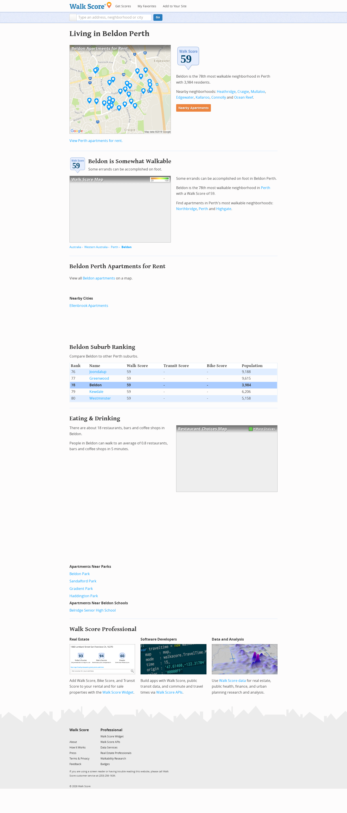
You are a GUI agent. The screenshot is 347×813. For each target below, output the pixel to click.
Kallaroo (203, 97)
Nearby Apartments (193, 108)
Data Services (109, 747)
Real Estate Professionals (115, 753)
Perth (114, 247)
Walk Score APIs (169, 692)
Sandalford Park (82, 581)
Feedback (75, 764)
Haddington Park (83, 596)
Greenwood (99, 378)
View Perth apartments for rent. (96, 141)
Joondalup (97, 372)
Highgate (223, 209)
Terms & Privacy (79, 758)
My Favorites (147, 6)
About (73, 742)
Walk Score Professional (103, 629)
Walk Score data (232, 681)
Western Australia (96, 247)
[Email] (85, 736)
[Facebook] (78, 736)
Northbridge (186, 209)
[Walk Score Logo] (90, 5)
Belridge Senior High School (92, 610)
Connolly (218, 97)
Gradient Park (81, 589)
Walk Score (79, 730)
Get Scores (123, 6)
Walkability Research (113, 758)
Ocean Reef (243, 97)
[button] (73, 17)
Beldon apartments (99, 278)
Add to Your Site (175, 6)
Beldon (126, 247)
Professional (111, 730)
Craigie (243, 92)
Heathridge (226, 92)
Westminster (100, 398)
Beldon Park (79, 574)
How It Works (77, 747)
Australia (75, 247)
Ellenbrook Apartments (88, 306)
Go (158, 17)
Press (72, 753)
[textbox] (114, 17)
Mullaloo (258, 92)
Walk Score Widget (117, 692)
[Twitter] (72, 736)
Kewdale (96, 392)
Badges (105, 764)
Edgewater (185, 97)
